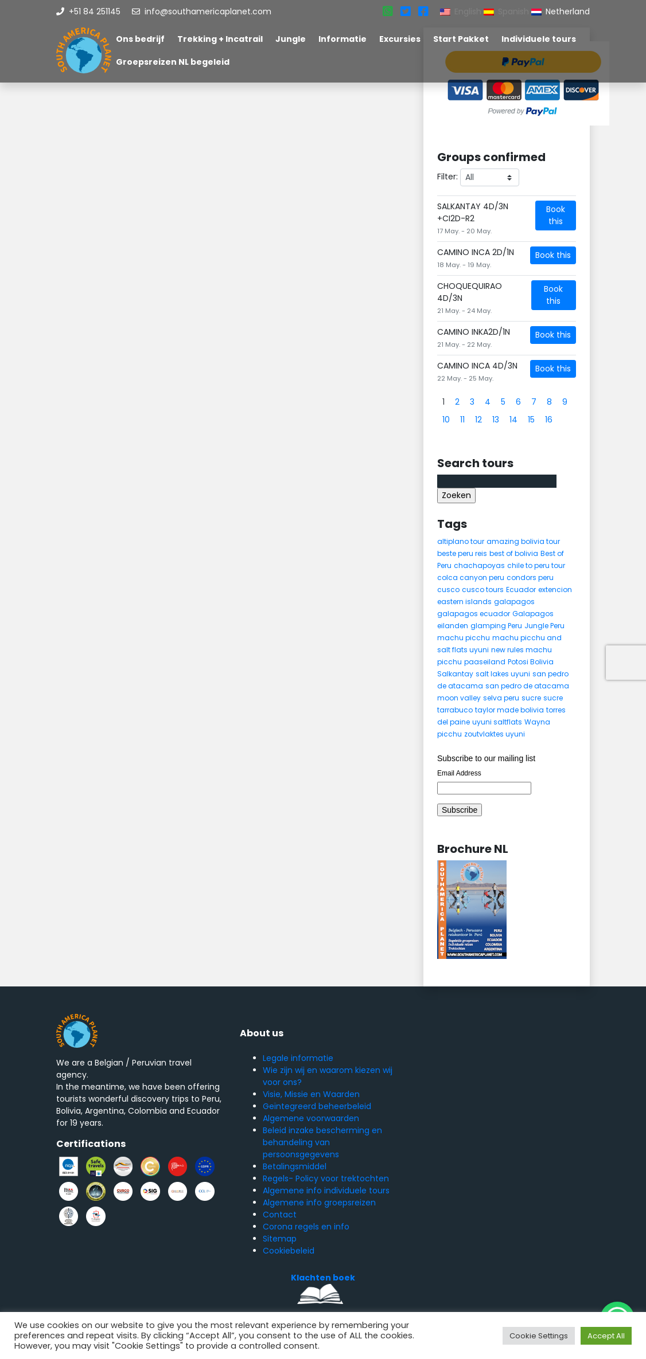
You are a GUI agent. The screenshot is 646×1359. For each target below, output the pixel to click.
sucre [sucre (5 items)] (531, 698)
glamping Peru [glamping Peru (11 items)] (496, 625)
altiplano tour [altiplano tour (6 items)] (460, 541)
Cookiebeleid (288, 1250)
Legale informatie (298, 1058)
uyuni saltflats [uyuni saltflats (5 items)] (497, 722)
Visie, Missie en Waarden (311, 1094)
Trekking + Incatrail (220, 39)
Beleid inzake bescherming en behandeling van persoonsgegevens (322, 1142)
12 (478, 419)
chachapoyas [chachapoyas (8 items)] (479, 565)
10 (446, 419)
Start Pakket (461, 39)
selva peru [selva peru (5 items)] (501, 698)
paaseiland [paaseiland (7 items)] (484, 662)
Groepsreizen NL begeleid (172, 62)
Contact (280, 1214)
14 (513, 419)
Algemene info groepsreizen (319, 1202)
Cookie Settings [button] (538, 1335)
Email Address (459, 773)
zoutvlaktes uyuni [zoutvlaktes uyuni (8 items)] (494, 734)
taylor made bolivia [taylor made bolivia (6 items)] (509, 710)
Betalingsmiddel (294, 1166)
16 (548, 419)
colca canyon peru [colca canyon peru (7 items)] (470, 577)
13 (495, 419)
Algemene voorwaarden (311, 1118)
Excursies (400, 39)
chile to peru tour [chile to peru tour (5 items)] (536, 565)
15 (531, 419)
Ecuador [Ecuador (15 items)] (521, 589)
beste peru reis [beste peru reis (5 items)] (462, 553)
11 (462, 419)
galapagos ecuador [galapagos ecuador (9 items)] (473, 613)
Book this (555, 215)
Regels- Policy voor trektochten (326, 1178)
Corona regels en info (306, 1226)
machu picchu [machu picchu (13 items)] (463, 638)
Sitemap (280, 1238)
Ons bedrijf (140, 39)
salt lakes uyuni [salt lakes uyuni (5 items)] (503, 674)
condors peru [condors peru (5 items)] (530, 577)
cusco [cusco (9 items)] (448, 589)
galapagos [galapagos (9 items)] (514, 601)
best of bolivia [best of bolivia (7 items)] (513, 553)
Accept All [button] (606, 1335)
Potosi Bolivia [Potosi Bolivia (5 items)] (531, 662)
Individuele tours (538, 39)
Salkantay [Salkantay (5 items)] (455, 674)
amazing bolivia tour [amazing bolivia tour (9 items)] (523, 541)
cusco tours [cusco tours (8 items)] (483, 589)
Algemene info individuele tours (326, 1190)
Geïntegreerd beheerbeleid (317, 1106)
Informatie (342, 39)
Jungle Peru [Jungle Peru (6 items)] (544, 625)
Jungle (290, 39)
